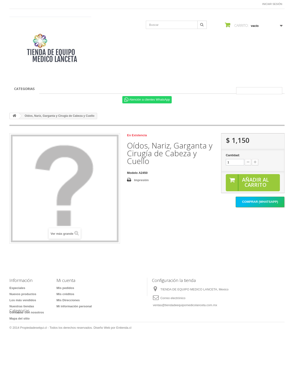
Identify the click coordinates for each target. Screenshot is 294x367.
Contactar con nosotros (26, 312)
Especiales (17, 288)
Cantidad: (233, 155)
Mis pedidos (65, 288)
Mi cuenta (65, 280)
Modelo (132, 173)
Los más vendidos (22, 300)
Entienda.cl (123, 354)
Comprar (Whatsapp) (260, 202)
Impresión (141, 180)
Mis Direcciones (68, 300)
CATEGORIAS (24, 88)
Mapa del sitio (19, 318)
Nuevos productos (22, 294)
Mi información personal (74, 306)
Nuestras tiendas (21, 306)
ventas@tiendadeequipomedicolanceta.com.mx (185, 305)
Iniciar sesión (272, 4)
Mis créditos (65, 294)
